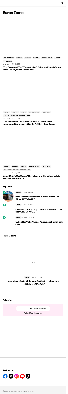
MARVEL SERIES (47, 58)
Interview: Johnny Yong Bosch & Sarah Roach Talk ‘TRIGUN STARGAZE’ (38, 210)
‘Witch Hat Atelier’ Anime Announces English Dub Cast (39, 223)
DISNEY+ (19, 58)
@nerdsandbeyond (38, 309)
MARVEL (36, 58)
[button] (4, 3)
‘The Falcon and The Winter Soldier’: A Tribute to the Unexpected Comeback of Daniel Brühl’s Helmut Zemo (29, 123)
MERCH (57, 58)
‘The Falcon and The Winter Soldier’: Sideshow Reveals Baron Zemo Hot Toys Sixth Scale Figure (32, 68)
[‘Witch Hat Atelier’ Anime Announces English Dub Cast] (8, 221)
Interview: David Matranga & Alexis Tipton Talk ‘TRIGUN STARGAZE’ (37, 198)
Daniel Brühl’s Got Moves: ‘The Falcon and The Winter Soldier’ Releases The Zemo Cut (32, 177)
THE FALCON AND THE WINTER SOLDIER (17, 115)
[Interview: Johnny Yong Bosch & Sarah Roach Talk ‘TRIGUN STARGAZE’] (8, 209)
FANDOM (27, 58)
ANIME (18, 192)
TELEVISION (8, 61)
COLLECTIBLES (9, 58)
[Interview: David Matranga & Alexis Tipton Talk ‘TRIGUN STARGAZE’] (8, 196)
